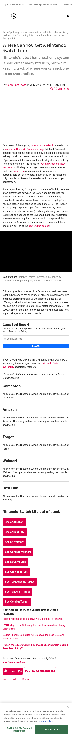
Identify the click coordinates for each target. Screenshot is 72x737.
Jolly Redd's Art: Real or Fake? (14, 5)
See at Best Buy (14, 532)
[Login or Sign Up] (68, 16)
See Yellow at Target (17, 591)
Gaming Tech (28, 679)
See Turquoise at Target (19, 581)
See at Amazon (14, 522)
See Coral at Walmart (18, 551)
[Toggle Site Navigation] (4, 16)
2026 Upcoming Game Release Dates (43, 5)
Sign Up (36, 345)
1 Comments (59, 88)
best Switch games (39, 226)
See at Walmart (14, 542)
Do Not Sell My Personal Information (19, 729)
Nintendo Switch (10, 679)
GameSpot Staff (16, 85)
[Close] (68, 706)
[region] (36, 720)
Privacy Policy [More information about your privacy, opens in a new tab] (46, 721)
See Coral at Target (16, 601)
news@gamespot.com (14, 662)
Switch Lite (19, 171)
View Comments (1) (40, 671)
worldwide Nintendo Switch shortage (24, 149)
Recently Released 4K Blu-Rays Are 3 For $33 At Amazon (33, 618)
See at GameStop (15, 561)
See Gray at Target (16, 571)
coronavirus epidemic (42, 145)
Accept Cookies (52, 729)
